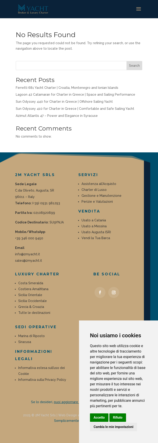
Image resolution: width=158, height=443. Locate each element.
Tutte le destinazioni (34, 313)
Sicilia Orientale (30, 295)
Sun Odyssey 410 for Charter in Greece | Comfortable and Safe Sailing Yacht (75, 108)
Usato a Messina (94, 226)
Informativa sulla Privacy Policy (42, 380)
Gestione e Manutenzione (101, 195)
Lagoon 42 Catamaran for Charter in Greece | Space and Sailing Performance (75, 94)
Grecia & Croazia (31, 307)
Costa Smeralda (30, 283)
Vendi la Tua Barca (96, 238)
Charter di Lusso (94, 190)
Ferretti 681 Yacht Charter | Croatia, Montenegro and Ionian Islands (67, 88)
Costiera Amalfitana (33, 289)
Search (134, 65)
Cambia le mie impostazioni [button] (113, 427)
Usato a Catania (94, 220)
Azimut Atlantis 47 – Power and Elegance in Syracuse (57, 116)
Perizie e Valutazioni (98, 201)
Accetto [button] (99, 417)
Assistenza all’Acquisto (99, 184)
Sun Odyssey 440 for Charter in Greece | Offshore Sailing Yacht (64, 101)
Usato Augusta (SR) (96, 232)
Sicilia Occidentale (32, 301)
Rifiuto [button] (118, 417)
